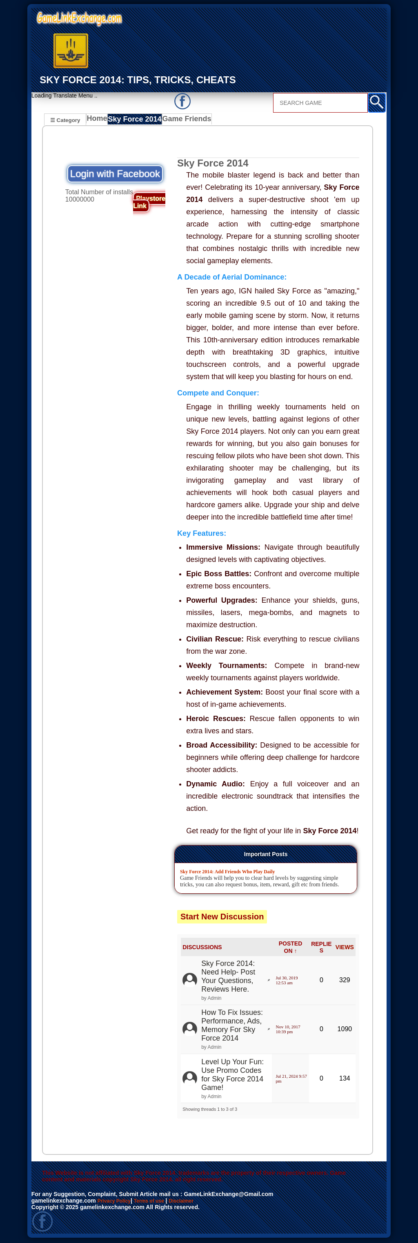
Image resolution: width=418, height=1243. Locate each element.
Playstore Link (149, 203)
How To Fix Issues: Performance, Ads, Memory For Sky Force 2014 (232, 1026)
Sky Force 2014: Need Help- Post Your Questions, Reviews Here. (228, 977)
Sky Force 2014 (136, 121)
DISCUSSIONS (202, 948)
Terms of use (156, 1202)
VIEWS (345, 948)
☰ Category (65, 120)
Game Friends (185, 121)
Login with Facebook (115, 174)
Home (99, 121)
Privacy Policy (117, 1202)
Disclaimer (193, 1202)
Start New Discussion (222, 917)
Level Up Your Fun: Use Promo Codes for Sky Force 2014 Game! (232, 1076)
